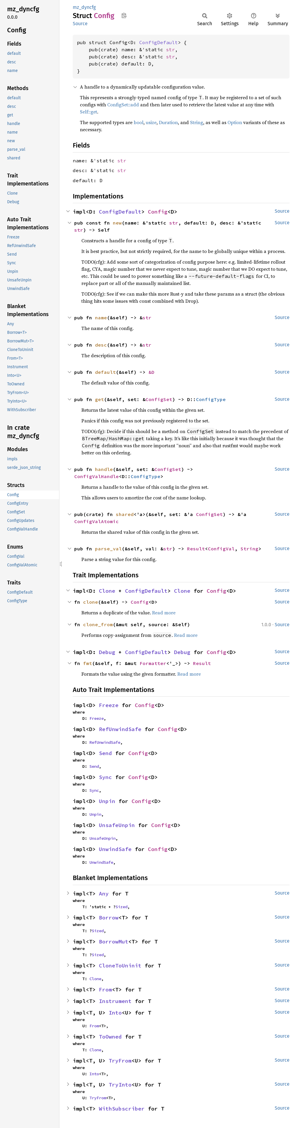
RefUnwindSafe (120, 729)
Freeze (108, 705)
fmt (87, 663)
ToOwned (110, 1036)
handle (104, 469)
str (170, 49)
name (101, 318)
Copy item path (124, 15)
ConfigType (211, 399)
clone (90, 602)
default (105, 372)
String (196, 122)
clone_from (98, 624)
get (99, 399)
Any (104, 893)
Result (196, 549)
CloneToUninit (120, 965)
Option (234, 122)
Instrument (115, 1001)
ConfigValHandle (96, 476)
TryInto (120, 1084)
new (117, 223)
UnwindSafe (115, 849)
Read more (164, 612)
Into (115, 1012)
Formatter (153, 663)
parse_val (108, 549)
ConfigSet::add (123, 104)
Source (80, 23)
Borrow (108, 917)
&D (151, 372)
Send (105, 753)
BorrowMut (113, 941)
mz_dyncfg (84, 7)
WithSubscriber (122, 1108)
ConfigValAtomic (96, 521)
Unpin (107, 801)
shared (125, 514)
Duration (168, 122)
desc (101, 345)
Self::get (88, 111)
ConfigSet (159, 399)
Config (157, 211)
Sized (121, 906)
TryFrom (120, 1060)
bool (138, 122)
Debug (107, 652)
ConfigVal (221, 549)
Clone (107, 590)
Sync (105, 777)
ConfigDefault (158, 42)
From (105, 989)
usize (151, 122)
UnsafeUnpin (117, 825)
